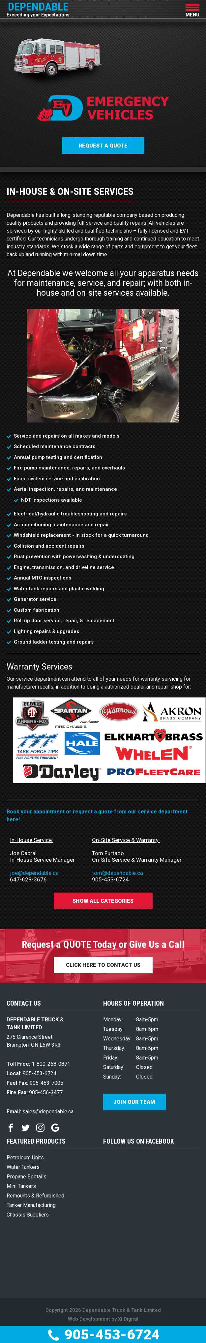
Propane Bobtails (26, 1176)
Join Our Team (134, 1102)
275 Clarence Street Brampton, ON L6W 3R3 (34, 1041)
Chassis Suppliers (28, 1215)
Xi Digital (128, 1319)
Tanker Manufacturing (31, 1205)
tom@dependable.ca (117, 873)
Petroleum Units (25, 1157)
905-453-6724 (103, 1334)
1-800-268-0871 (38, 1064)
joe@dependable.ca (34, 873)
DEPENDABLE (38, 8)
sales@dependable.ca (40, 1111)
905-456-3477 (35, 1092)
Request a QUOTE (103, 146)
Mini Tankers (21, 1186)
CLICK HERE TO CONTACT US (103, 965)
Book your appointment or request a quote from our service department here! (97, 815)
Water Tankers (23, 1167)
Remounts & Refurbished (35, 1196)
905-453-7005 (35, 1083)
